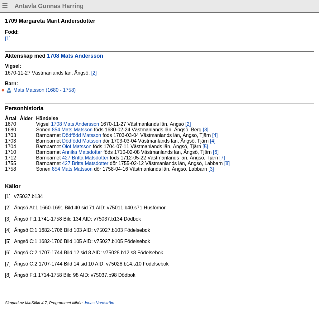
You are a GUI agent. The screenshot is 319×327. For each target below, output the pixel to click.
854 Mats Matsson (72, 129)
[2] (94, 73)
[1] (8, 38)
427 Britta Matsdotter (85, 157)
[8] (227, 163)
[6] (216, 152)
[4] (215, 135)
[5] (205, 146)
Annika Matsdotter (82, 152)
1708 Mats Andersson (75, 56)
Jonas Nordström (99, 302)
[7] (222, 157)
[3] (205, 129)
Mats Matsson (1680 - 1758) (44, 90)
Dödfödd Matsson (81, 135)
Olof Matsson (76, 146)
